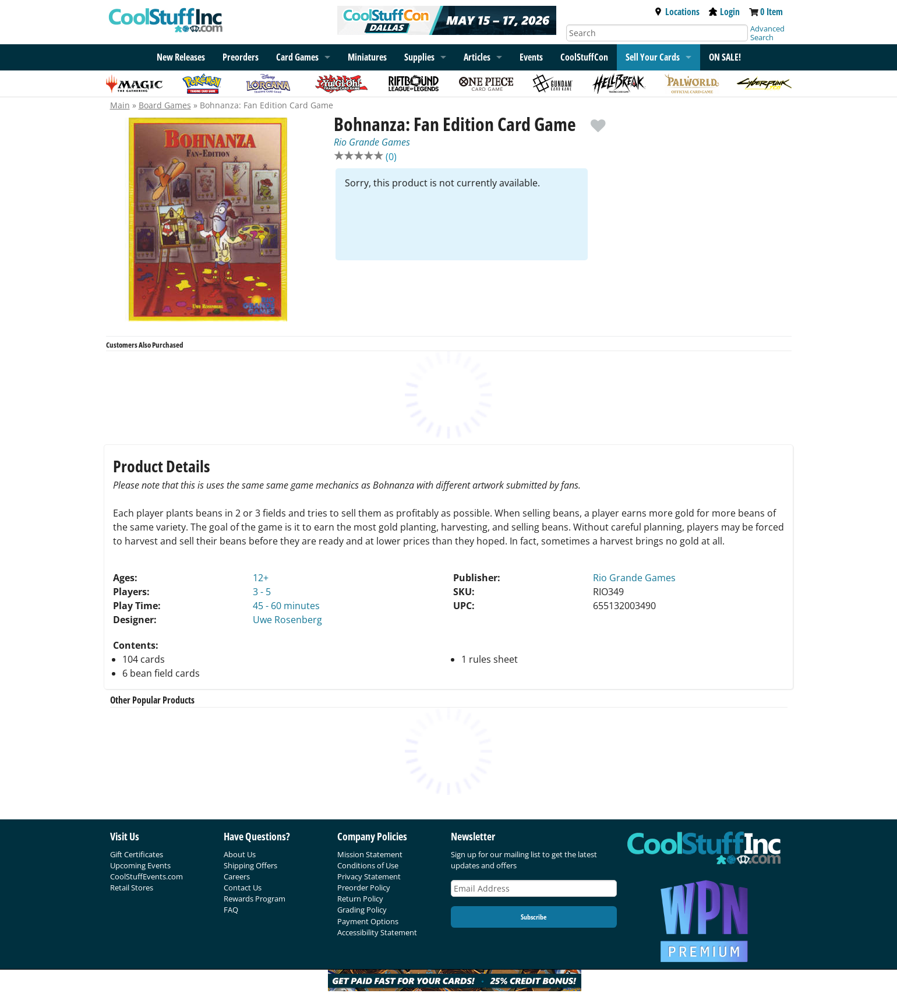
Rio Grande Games (372, 142)
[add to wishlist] (598, 120)
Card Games (297, 57)
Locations (677, 11)
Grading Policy (362, 909)
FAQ (231, 909)
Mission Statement (369, 854)
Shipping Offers (250, 865)
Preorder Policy (363, 887)
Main (120, 105)
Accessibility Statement (377, 932)
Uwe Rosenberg (287, 619)
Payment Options (367, 921)
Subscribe (533, 917)
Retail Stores (131, 887)
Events (531, 57)
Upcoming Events (140, 865)
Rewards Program (254, 898)
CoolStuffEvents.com (146, 876)
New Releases (181, 57)
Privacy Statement (369, 876)
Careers (237, 876)
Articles (477, 57)
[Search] (657, 32)
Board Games (165, 105)
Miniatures (367, 57)
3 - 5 (262, 591)
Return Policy (360, 898)
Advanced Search (767, 33)
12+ (261, 577)
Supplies (419, 57)
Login (724, 11)
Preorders (241, 57)
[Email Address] (534, 888)
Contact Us (243, 887)
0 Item (771, 11)
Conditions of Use (367, 865)
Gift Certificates (136, 854)
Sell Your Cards (653, 57)
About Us (240, 854)
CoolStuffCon (584, 57)
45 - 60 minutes (286, 605)
